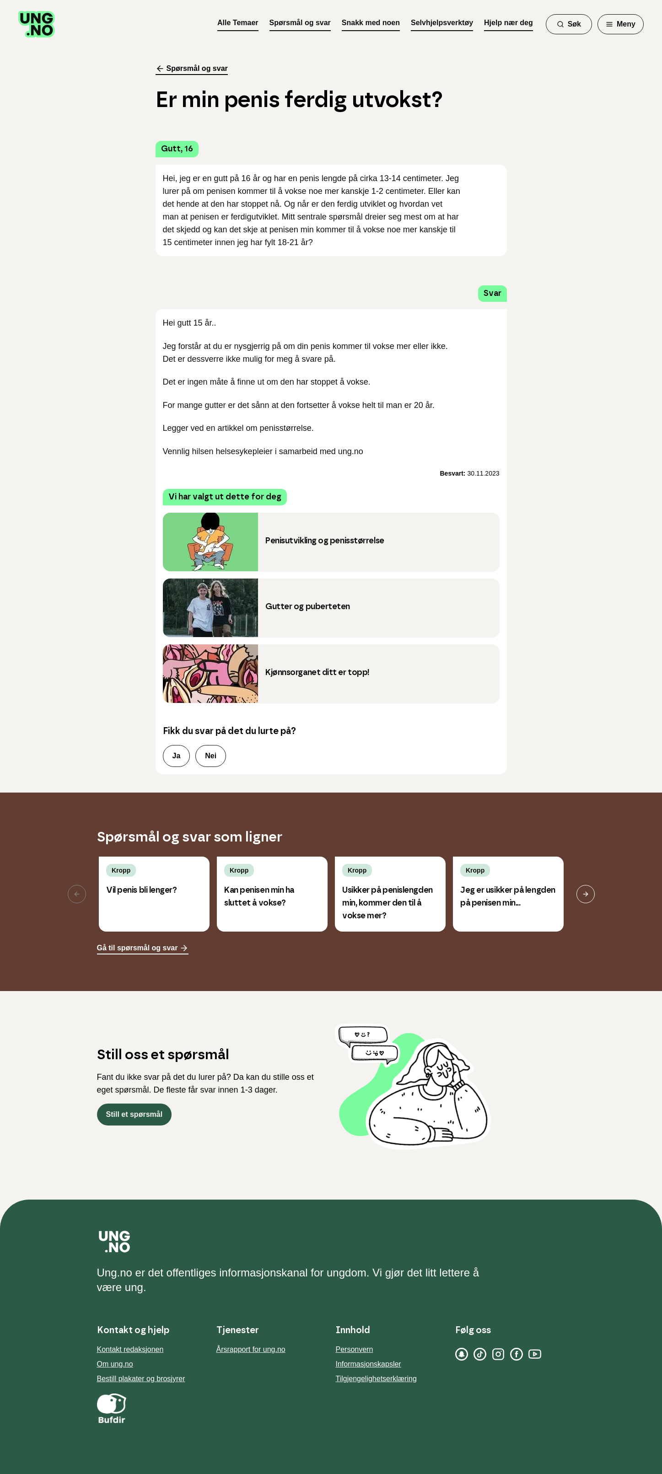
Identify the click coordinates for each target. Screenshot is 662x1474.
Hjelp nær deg (508, 23)
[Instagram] (498, 1354)
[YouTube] (534, 1354)
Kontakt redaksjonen (130, 1349)
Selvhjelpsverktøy (442, 23)
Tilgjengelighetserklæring (376, 1379)
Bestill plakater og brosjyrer (141, 1379)
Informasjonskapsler (368, 1364)
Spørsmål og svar (300, 23)
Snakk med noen (371, 23)
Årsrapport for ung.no (250, 1349)
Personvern (354, 1349)
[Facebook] (516, 1354)
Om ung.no (115, 1364)
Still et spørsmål (134, 1114)
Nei (210, 756)
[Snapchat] (461, 1354)
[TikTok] (480, 1354)
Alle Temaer (237, 23)
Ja (176, 756)
